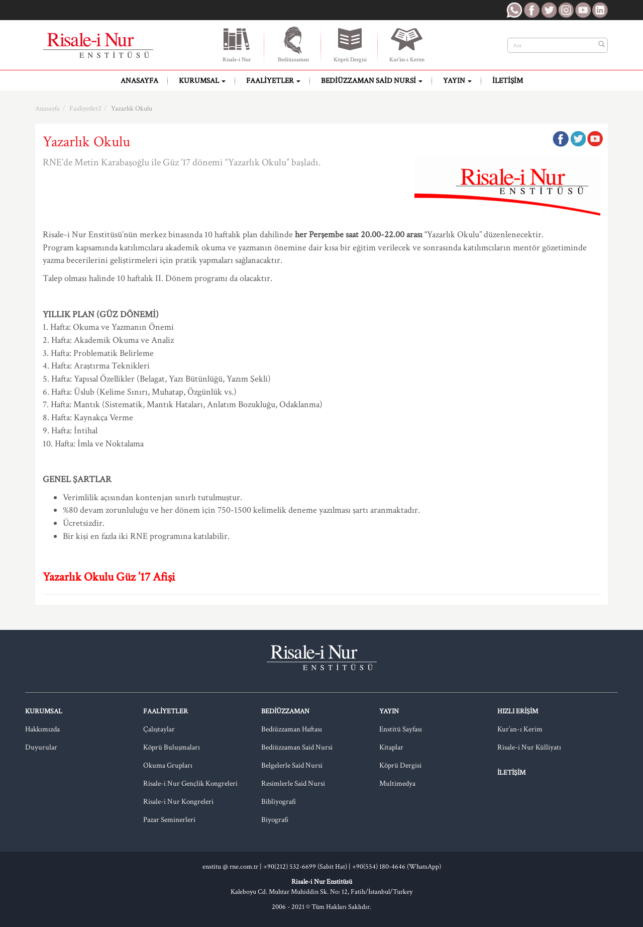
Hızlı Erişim (517, 711)
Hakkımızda (42, 729)
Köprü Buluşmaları (171, 747)
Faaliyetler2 (85, 108)
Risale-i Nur (236, 44)
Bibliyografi (278, 801)
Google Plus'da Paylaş (595, 139)
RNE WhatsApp (514, 10)
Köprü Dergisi (350, 44)
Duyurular (41, 747)
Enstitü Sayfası (400, 729)
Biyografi (274, 819)
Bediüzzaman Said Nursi (371, 80)
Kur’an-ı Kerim (520, 729)
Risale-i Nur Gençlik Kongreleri (190, 783)
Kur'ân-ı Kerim (406, 44)
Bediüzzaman (293, 44)
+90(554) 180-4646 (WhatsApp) (396, 866)
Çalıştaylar (159, 729)
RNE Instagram (566, 10)
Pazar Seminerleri (169, 819)
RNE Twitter (549, 10)
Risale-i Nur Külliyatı (529, 747)
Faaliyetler (273, 80)
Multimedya (397, 783)
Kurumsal (202, 80)
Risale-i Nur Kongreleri (178, 801)
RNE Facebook (531, 10)
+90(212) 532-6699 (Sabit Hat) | (307, 866)
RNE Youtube (583, 10)
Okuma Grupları (167, 765)
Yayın (457, 80)
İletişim (507, 80)
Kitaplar (391, 747)
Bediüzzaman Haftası (291, 729)
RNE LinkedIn (600, 10)
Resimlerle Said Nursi (293, 783)
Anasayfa (139, 80)
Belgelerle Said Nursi (292, 765)
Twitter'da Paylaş (578, 139)
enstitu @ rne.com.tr (230, 866)
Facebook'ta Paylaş (561, 139)
